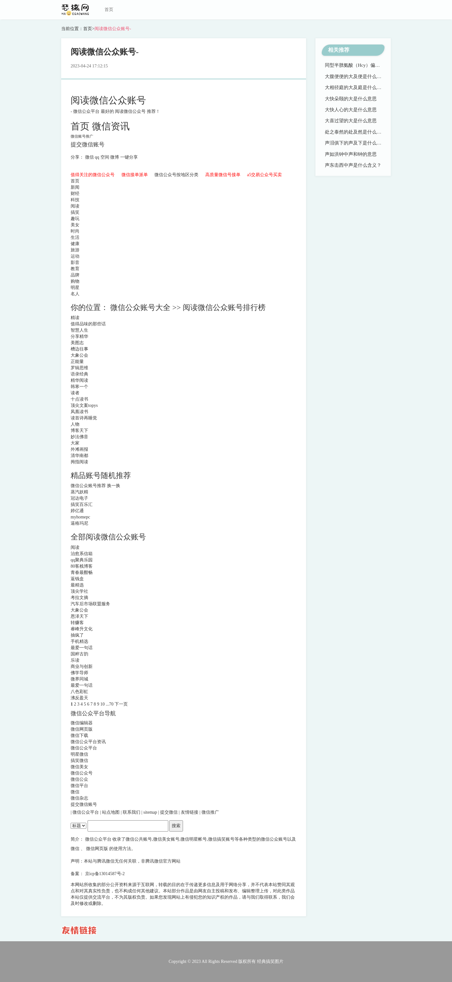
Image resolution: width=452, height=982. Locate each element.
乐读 (75, 660)
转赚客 (77, 622)
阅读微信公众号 (131, 111)
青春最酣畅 (82, 572)
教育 (75, 268)
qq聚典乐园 (82, 560)
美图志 (77, 342)
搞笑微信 (79, 760)
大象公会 (79, 355)
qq (97, 157)
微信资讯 (111, 126)
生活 (75, 237)
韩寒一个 (79, 386)
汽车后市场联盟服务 (90, 603)
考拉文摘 (79, 597)
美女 (75, 225)
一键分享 (129, 157)
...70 (110, 704)
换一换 (113, 485)
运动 (75, 256)
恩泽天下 (79, 616)
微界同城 (79, 679)
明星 (75, 287)
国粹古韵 (79, 654)
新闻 (75, 187)
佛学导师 (79, 672)
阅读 (75, 206)
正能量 (77, 361)
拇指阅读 (79, 461)
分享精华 (79, 336)
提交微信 (169, 812)
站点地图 (111, 812)
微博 (115, 157)
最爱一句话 (82, 647)
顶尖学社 (79, 591)
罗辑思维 (79, 367)
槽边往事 (79, 349)
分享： (78, 157)
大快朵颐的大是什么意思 (351, 98)
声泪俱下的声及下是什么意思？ (358, 142)
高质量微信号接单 (223, 174)
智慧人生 (79, 330)
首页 (109, 9)
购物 (75, 281)
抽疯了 (77, 635)
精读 (75, 317)
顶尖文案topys (84, 405)
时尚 (75, 231)
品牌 (75, 275)
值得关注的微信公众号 (93, 174)
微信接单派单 (135, 174)
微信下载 (79, 735)
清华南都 (79, 455)
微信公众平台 (87, 111)
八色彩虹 (79, 691)
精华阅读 (79, 380)
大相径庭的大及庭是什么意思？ (358, 87)
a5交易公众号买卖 (264, 174)
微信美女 (79, 766)
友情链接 (190, 812)
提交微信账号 (88, 144)
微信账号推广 (82, 136)
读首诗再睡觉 (84, 418)
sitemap (150, 812)
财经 (75, 193)
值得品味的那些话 (88, 324)
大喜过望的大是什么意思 (351, 120)
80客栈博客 (82, 566)
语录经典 (79, 374)
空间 (105, 157)
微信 (90, 157)
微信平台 (79, 785)
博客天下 (79, 430)
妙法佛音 (79, 436)
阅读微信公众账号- (112, 28)
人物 (75, 424)
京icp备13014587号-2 (105, 873)
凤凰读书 (79, 411)
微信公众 (79, 779)
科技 (75, 199)
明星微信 (79, 754)
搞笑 (75, 212)
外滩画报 (79, 449)
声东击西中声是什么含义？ (353, 165)
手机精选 (79, 641)
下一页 (121, 704)
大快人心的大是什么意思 (351, 109)
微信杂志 (79, 798)
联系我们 (132, 812)
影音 (75, 262)
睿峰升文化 (82, 629)
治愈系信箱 (82, 553)
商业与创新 (82, 666)
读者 (75, 393)
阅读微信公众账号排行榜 (224, 307)
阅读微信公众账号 (108, 100)
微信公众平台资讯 (88, 741)
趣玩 (75, 218)
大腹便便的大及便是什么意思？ (358, 76)
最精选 (77, 585)
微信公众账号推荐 (89, 485)
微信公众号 (82, 773)
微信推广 (210, 812)
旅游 (75, 250)
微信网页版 (82, 729)
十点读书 (79, 399)
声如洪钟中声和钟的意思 (351, 154)
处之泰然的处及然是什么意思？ (358, 131)
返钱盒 (77, 578)
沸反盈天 (79, 698)
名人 (75, 293)
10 (103, 704)
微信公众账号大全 (141, 307)
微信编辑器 (82, 723)
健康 (75, 243)
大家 (75, 443)
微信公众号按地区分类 (177, 174)
